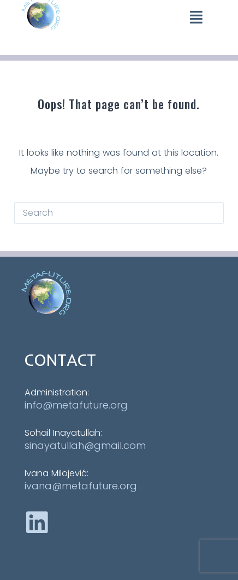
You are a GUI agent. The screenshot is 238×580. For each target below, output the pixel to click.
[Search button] (213, 213)
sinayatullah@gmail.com (85, 445)
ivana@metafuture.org (81, 486)
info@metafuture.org (76, 405)
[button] (196, 16)
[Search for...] (108, 213)
